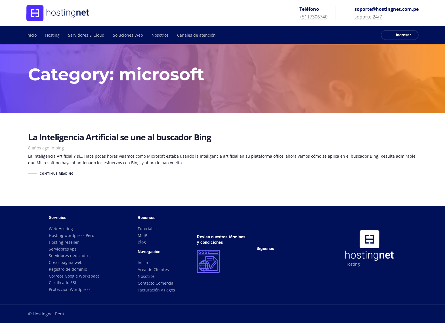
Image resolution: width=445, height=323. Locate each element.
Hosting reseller (64, 242)
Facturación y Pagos (156, 290)
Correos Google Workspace (74, 276)
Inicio (143, 262)
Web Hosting (61, 228)
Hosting (352, 264)
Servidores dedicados (69, 255)
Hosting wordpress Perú (72, 235)
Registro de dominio (68, 269)
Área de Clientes (153, 269)
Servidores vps (63, 249)
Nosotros (146, 276)
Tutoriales (147, 228)
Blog (142, 242)
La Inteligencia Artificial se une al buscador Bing (222, 155)
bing (59, 148)
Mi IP (142, 235)
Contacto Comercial (156, 283)
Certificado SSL (63, 282)
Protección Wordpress (70, 289)
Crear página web (66, 262)
